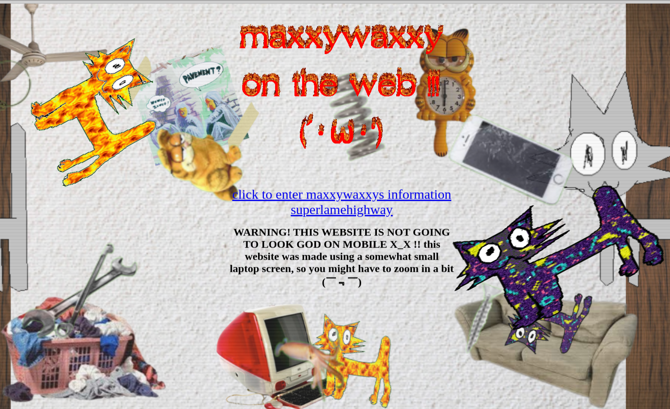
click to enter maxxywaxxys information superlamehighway (342, 202)
